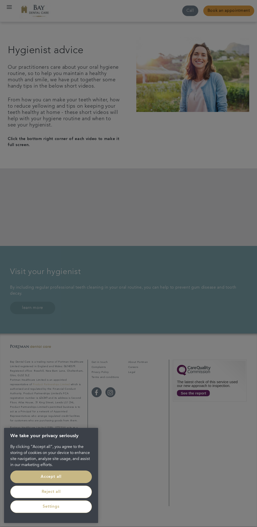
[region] (51, 475)
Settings (51, 507)
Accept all (51, 477)
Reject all (51, 492)
